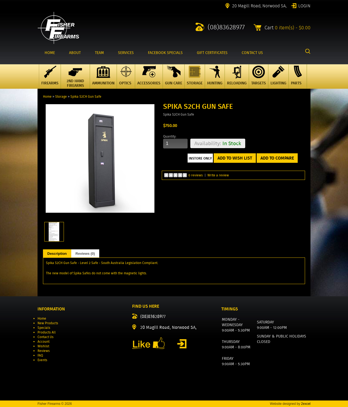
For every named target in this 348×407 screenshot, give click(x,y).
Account (43, 341)
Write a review (218, 175)
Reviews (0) (85, 254)
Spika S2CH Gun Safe (85, 96)
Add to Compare (277, 158)
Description (57, 254)
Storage (61, 96)
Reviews (44, 350)
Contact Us (46, 337)
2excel (305, 404)
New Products (48, 323)
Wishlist (43, 346)
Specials (44, 327)
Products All (47, 332)
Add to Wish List (234, 158)
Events (42, 360)
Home (47, 96)
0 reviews (195, 175)
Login (304, 5)
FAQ (40, 355)
